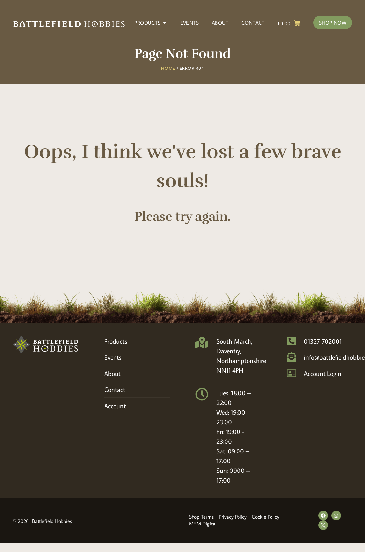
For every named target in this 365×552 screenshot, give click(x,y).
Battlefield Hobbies (52, 521)
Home (168, 68)
